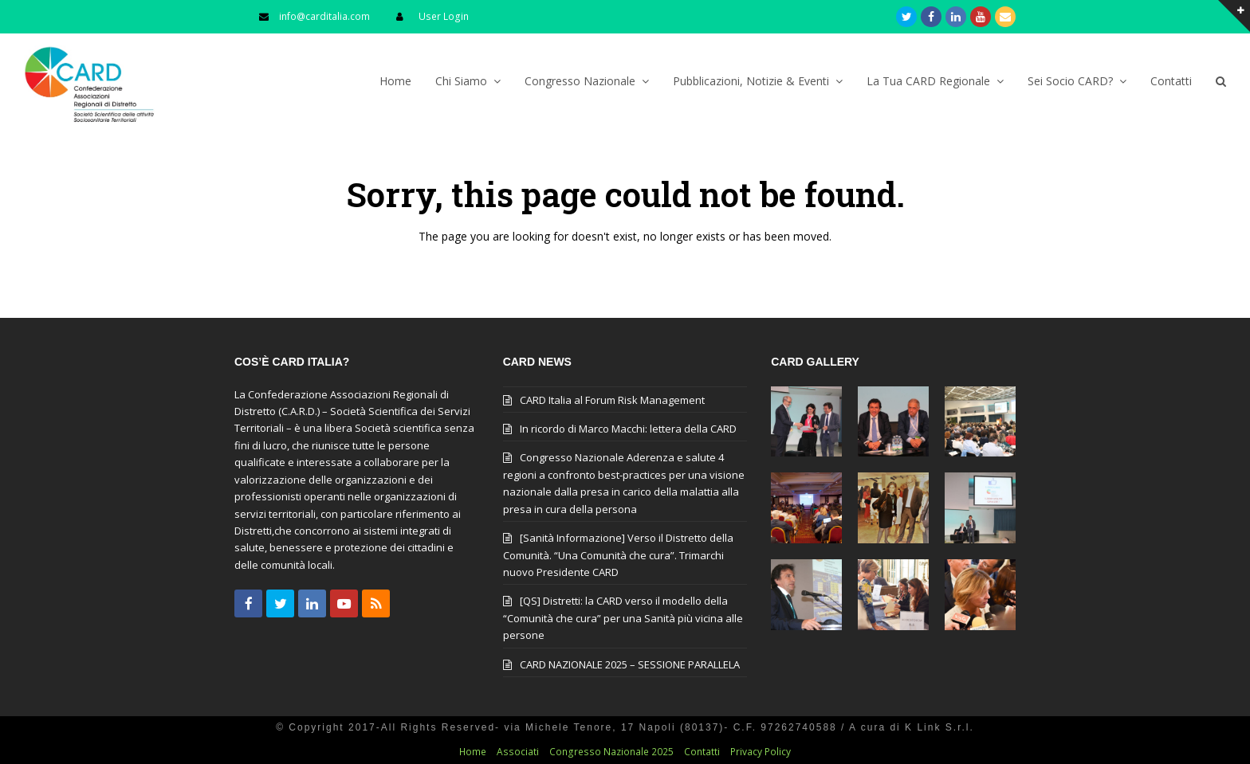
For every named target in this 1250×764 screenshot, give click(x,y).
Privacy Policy (760, 751)
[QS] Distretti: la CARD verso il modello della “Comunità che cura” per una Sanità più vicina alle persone (623, 618)
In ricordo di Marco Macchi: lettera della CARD (628, 428)
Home (472, 751)
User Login (444, 16)
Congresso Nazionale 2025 (611, 751)
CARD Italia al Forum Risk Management (612, 400)
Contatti (702, 751)
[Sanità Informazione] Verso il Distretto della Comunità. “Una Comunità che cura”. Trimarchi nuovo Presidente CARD (618, 555)
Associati (518, 751)
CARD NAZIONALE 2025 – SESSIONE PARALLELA (630, 664)
